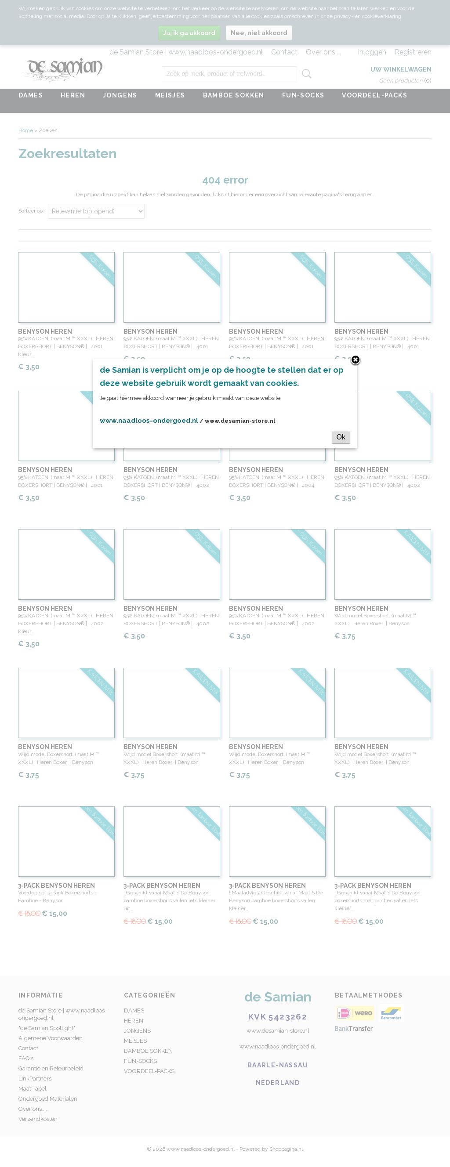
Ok (341, 437)
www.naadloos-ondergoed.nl (149, 421)
